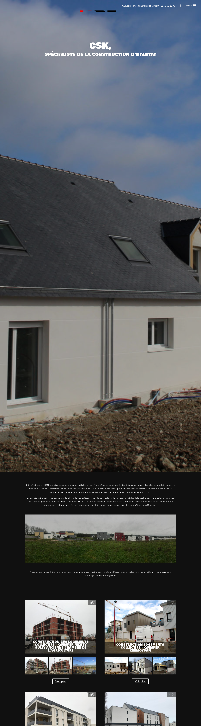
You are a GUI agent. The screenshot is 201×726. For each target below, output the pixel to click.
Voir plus (60, 681)
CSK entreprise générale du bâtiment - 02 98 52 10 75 (148, 5)
